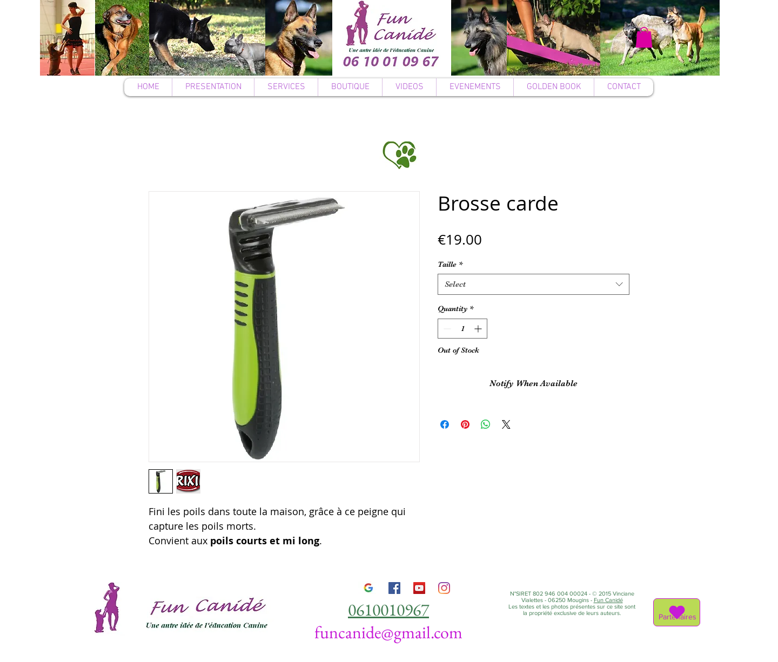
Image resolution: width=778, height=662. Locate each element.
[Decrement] (446, 328)
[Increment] (479, 328)
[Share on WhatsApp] (485, 424)
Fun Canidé (608, 600)
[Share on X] (506, 424)
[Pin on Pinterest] (465, 424)
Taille (450, 264)
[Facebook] (394, 588)
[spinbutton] (462, 328)
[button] (644, 37)
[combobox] (533, 284)
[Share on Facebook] (444, 424)
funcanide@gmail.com (388, 632)
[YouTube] (419, 588)
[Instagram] (444, 588)
